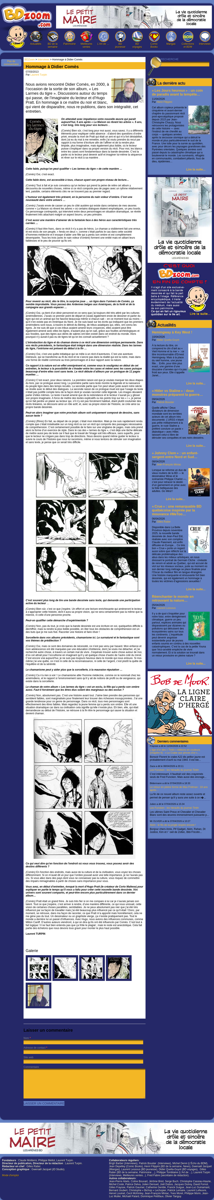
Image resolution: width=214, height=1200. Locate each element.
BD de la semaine (52, 39)
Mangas (171, 38)
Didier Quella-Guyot (168, 339)
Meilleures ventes (86, 39)
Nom (26, 1038)
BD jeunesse (120, 39)
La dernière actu (171, 83)
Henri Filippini (164, 101)
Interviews (205, 38)
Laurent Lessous (166, 608)
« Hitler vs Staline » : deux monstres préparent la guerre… (177, 392)
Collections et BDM (188, 39)
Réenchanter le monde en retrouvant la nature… (173, 598)
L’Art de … (103, 38)
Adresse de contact (35, 1047)
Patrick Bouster (165, 402)
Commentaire (31, 1067)
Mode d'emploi (10, 1175)
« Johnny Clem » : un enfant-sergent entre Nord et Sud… (175, 455)
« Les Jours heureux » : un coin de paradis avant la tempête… (177, 92)
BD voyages (137, 39)
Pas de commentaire (11, 63)
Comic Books (154, 39)
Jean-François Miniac (169, 464)
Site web (28, 1057)
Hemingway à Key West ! (172, 332)
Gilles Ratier (164, 521)
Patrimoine (69, 38)
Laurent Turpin (38, 74)
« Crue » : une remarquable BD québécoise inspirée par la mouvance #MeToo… (176, 510)
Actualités (36, 38)
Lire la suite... (195, 169)
